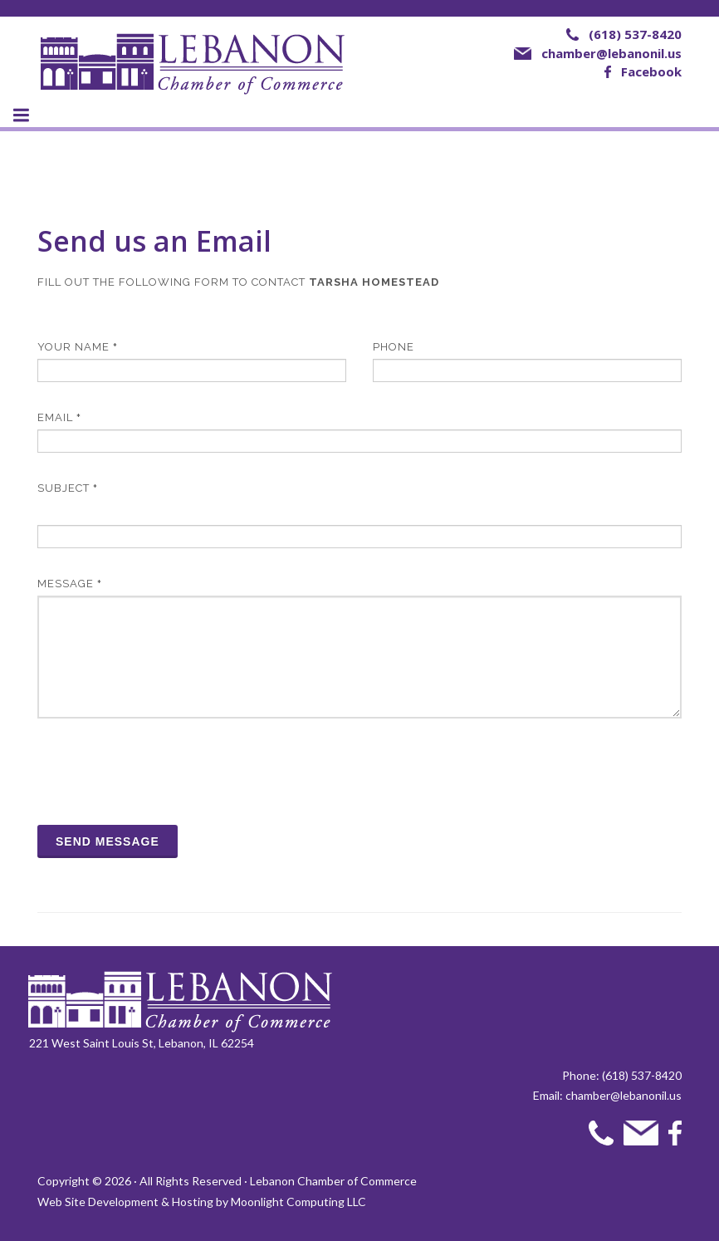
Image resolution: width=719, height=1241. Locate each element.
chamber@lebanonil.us (611, 53)
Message (69, 583)
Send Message (107, 841)
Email (59, 417)
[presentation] (163, 771)
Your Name (77, 347)
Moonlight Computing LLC (298, 1201)
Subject (67, 488)
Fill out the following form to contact (238, 282)
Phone (393, 347)
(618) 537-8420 (635, 34)
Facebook (651, 71)
